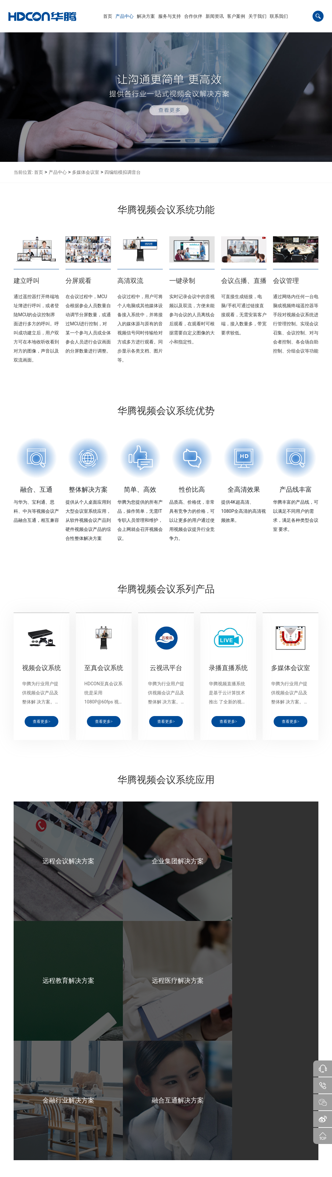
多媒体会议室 (85, 172)
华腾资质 (185, 1131)
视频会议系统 (37, 1115)
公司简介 (185, 1115)
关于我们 (186, 1104)
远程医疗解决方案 (68, 1140)
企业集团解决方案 (68, 1123)
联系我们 (207, 1104)
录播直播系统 (37, 1140)
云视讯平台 (35, 1131)
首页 (38, 172)
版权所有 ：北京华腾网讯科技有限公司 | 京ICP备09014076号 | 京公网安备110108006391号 (166, 1169)
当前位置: (23, 172)
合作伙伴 (122, 1104)
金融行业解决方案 (68, 1148)
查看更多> (42, 721)
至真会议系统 (37, 1123)
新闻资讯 (143, 1104)
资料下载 (94, 1123)
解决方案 (62, 1104)
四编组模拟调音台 (122, 172)
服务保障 (94, 1115)
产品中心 (58, 172)
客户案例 (165, 1104)
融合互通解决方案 (68, 1157)
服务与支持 (98, 1104)
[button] (124, 16)
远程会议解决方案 (68, 1115)
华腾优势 (185, 1123)
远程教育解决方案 (68, 1131)
